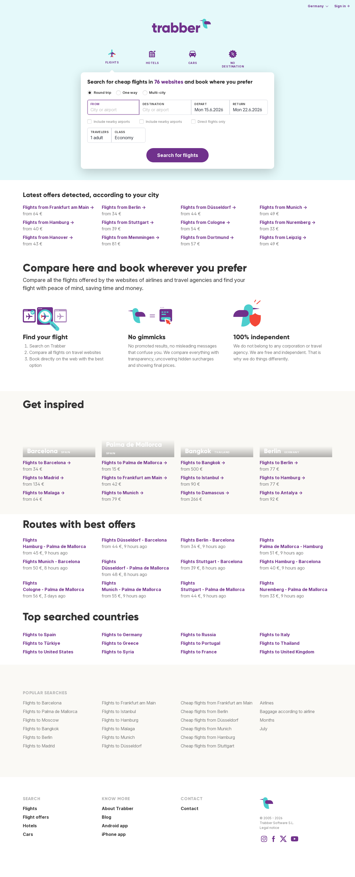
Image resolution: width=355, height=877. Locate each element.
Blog (106, 817)
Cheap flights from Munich (206, 728)
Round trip (102, 93)
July (263, 728)
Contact (189, 808)
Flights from (58, 207)
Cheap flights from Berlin (204, 711)
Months (267, 720)
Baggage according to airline (287, 711)
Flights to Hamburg (120, 720)
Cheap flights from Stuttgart (207, 746)
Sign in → (342, 6)
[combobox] (113, 107)
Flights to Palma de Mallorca (50, 711)
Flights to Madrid (39, 746)
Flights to (47, 462)
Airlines (267, 703)
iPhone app (114, 834)
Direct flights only (211, 122)
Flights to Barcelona (42, 703)
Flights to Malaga (118, 728)
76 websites (168, 81)
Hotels (30, 825)
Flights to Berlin (37, 737)
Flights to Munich (118, 737)
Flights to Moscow (41, 720)
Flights (134, 540)
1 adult (96, 137)
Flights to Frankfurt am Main (129, 703)
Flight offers (36, 817)
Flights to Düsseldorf (122, 746)
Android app (115, 825)
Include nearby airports (112, 122)
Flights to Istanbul (119, 711)
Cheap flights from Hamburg (208, 737)
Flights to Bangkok (41, 728)
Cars (28, 834)
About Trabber (117, 808)
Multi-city (157, 93)
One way (129, 93)
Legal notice (269, 828)
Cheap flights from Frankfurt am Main (216, 703)
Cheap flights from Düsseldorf (209, 720)
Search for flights (177, 155)
